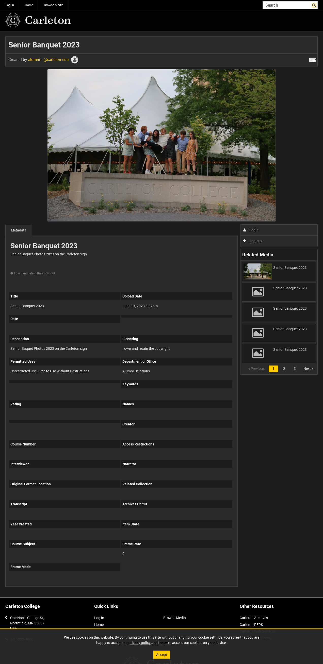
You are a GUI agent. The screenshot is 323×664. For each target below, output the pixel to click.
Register (253, 240)
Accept (161, 654)
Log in (10, 5)
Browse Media (53, 5)
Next (308, 368)
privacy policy (139, 642)
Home (29, 5)
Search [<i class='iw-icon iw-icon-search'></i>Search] (314, 4)
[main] (161, 314)
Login (251, 229)
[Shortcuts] (312, 59)
